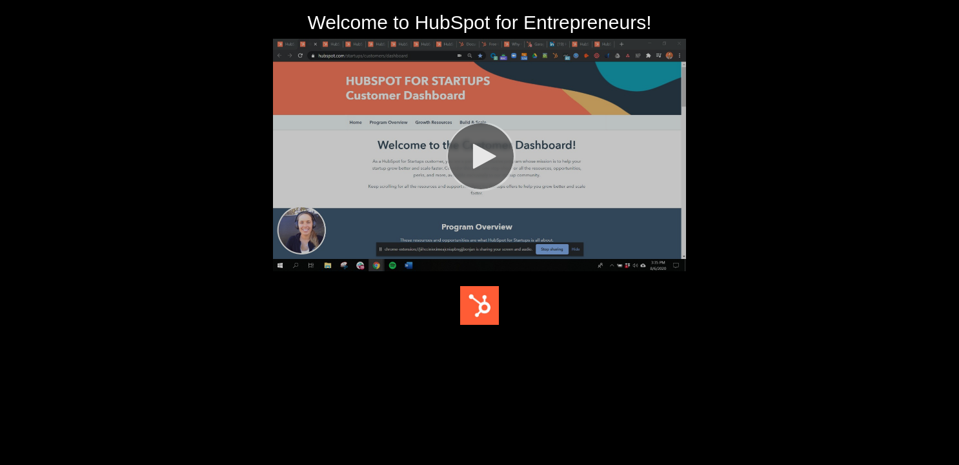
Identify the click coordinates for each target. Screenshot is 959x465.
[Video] (479, 155)
